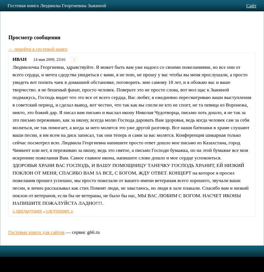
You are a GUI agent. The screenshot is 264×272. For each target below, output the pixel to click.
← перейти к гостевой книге (38, 49)
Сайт (251, 5)
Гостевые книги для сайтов (36, 232)
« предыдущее (27, 210)
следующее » (59, 210)
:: (74, 59)
